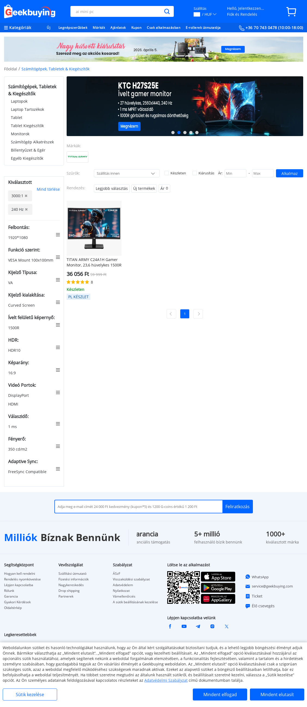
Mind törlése (48, 189)
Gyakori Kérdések (17, 602)
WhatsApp (257, 576)
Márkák (99, 27)
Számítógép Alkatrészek (32, 141)
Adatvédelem (123, 585)
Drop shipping (69, 591)
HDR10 (14, 350)
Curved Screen (22, 305)
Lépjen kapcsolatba (18, 585)
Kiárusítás (203, 173)
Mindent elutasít (277, 694)
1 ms (13, 426)
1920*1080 (18, 237)
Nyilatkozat (121, 591)
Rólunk (9, 591)
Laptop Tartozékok (27, 109)
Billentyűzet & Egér (28, 150)
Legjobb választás (112, 188)
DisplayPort (19, 395)
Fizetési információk (73, 579)
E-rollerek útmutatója (203, 27)
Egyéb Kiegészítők (27, 158)
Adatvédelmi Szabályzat (166, 680)
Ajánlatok (118, 27)
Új (48, 27)
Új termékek (144, 188)
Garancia (11, 596)
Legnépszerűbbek (73, 27)
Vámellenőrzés (124, 596)
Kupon (136, 27)
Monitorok (20, 133)
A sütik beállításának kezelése (135, 602)
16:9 (12, 372)
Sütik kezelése (30, 694)
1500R (14, 327)
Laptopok (19, 101)
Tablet (16, 117)
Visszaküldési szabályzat (131, 579)
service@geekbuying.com (269, 586)
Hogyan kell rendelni (19, 574)
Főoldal (10, 68)
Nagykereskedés (71, 585)
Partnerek (65, 596)
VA (11, 282)
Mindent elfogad (220, 694)
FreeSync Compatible (28, 471)
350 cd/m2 (18, 449)
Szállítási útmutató (72, 574)
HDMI (13, 404)
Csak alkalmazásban (163, 27)
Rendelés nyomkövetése (22, 579)
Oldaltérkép (13, 608)
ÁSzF (116, 574)
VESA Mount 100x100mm (31, 260)
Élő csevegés (260, 606)
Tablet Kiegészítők (27, 125)
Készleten (175, 173)
